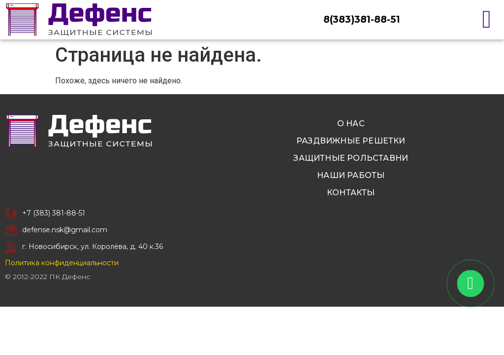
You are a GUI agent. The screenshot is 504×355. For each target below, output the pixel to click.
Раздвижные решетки (351, 140)
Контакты (351, 192)
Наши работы (350, 175)
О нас (351, 123)
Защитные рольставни (350, 158)
